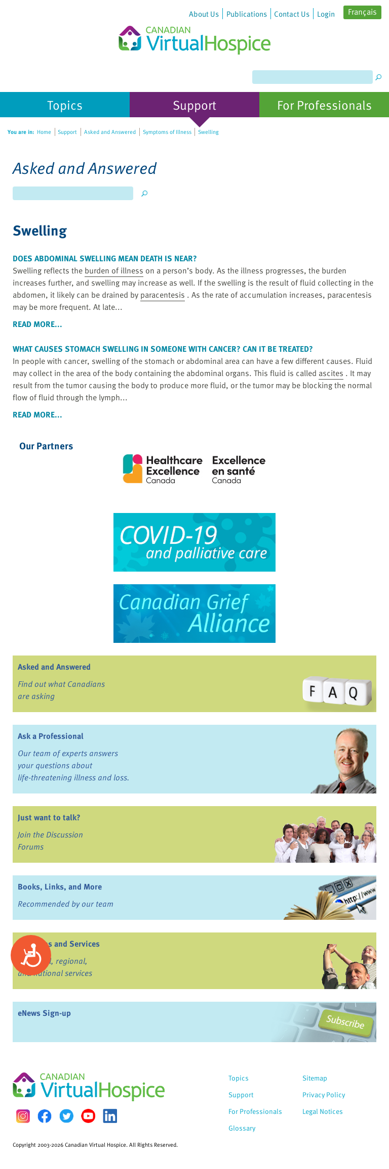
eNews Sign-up (44, 1013)
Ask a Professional (51, 736)
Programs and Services (59, 944)
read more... (37, 324)
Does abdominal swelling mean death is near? (105, 258)
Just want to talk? (49, 817)
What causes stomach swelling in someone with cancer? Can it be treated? (163, 349)
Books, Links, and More (60, 886)
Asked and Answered (54, 667)
